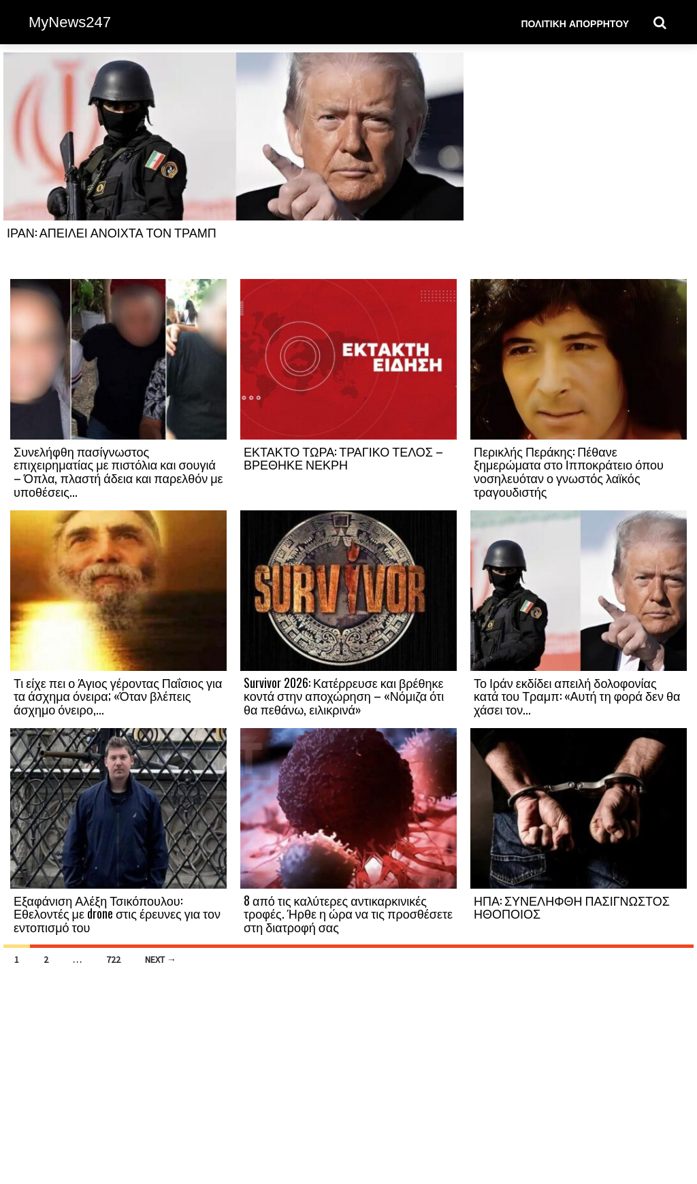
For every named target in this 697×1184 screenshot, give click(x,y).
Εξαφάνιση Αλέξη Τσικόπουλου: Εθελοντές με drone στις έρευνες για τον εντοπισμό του (117, 913)
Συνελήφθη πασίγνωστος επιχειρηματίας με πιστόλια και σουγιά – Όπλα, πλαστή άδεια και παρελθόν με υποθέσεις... (118, 471)
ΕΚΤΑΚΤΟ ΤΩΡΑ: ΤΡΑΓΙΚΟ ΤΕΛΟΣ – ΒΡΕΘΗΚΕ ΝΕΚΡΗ (343, 458)
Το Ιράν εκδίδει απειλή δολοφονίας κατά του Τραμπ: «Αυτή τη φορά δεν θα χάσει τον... (577, 696)
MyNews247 (70, 22)
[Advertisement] (578, 165)
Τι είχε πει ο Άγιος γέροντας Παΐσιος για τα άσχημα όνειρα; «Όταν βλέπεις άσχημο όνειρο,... (118, 696)
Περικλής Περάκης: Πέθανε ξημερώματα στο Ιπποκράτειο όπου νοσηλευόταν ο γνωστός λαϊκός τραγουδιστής (569, 471)
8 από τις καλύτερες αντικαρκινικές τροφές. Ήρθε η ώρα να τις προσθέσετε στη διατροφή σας (348, 913)
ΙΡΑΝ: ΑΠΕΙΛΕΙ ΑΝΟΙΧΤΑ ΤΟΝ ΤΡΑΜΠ (111, 232)
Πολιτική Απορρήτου (575, 23)
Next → (160, 959)
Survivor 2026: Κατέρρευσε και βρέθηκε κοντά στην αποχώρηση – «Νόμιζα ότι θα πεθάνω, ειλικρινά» (344, 696)
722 (113, 959)
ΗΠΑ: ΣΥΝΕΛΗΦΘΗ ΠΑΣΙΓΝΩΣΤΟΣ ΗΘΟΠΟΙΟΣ (572, 907)
